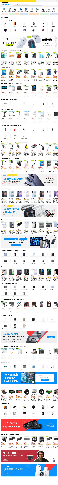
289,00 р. (18, 76)
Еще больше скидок (18, 83)
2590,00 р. (18, 276)
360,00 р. (54, 443)
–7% (2, 275)
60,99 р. (2, 76)
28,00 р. (55, 92)
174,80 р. (48, 308)
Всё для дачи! (11, 14)
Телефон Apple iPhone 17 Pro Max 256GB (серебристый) (34, 232)
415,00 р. (25, 229)
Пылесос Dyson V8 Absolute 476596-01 (12, 359)
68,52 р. (17, 167)
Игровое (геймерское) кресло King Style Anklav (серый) (48, 96)
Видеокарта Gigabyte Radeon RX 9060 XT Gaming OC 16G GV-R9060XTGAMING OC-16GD (12, 446)
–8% (39, 197)
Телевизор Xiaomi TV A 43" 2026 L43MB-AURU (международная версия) (19, 399)
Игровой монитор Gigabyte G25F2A (4, 95)
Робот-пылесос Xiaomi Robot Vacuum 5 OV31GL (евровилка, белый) (41, 122)
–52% (40, 91)
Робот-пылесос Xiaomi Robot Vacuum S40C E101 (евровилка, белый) (4, 359)
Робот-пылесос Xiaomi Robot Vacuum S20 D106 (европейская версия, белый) (26, 122)
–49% (47, 307)
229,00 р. (40, 76)
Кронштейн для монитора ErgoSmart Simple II (26, 96)
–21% (17, 91)
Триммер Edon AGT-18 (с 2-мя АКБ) (49, 154)
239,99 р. (10, 60)
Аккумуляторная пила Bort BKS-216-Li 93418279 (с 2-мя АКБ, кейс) (34, 79)
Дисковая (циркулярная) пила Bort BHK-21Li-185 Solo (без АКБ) (27, 79)
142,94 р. (33, 118)
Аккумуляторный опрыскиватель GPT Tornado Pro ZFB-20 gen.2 (41, 79)
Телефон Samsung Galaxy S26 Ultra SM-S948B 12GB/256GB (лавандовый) (19, 201)
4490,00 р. (40, 198)
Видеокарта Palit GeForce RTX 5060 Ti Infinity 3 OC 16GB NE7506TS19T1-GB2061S (19, 232)
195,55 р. (55, 396)
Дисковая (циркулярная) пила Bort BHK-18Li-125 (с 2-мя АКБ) (19, 79)
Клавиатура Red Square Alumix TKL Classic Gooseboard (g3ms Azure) (12, 63)
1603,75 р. (11, 443)
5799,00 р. (33, 151)
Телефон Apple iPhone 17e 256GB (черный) (19, 279)
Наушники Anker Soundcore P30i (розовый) (26, 170)
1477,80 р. (48, 118)
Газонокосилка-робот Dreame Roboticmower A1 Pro (33, 154)
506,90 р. (40, 229)
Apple (17, 14)
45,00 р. (17, 308)
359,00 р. (47, 92)
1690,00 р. (33, 92)
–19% (40, 307)
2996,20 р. (18, 92)
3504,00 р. (48, 276)
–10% (25, 150)
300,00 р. (10, 308)
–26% (32, 91)
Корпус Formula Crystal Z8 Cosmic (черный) (33, 446)
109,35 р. (33, 443)
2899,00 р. (33, 355)
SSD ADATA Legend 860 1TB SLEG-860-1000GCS (27, 446)
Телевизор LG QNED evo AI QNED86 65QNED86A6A (48, 399)
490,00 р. (3, 92)
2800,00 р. (11, 229)
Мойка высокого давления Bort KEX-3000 (19, 154)
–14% (17, 75)
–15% (2, 75)
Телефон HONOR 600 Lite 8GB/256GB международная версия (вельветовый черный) (12, 279)
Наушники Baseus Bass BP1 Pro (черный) (33, 63)
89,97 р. (47, 151)
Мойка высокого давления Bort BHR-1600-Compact (49, 63)
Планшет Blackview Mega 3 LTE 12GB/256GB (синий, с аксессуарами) (34, 399)
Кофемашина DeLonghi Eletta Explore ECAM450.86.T (33, 359)
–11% (17, 275)
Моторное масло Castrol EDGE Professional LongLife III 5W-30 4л (11, 79)
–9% (39, 117)
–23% (10, 91)
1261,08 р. (26, 151)
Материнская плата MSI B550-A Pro (41, 446)
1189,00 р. (3, 396)
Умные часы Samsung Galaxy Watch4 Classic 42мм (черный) (27, 399)
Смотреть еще (24, 50)
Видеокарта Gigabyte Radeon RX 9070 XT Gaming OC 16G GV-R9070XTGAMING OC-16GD (19, 446)
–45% (32, 442)
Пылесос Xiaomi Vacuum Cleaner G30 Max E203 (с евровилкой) (19, 122)
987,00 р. (18, 151)
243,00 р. (39, 60)
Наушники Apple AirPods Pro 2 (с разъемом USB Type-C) (3, 232)
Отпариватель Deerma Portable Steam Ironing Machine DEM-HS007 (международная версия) (34, 122)
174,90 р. (25, 76)
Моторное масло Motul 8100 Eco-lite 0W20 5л (49, 312)
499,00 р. (25, 355)
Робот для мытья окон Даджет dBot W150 (41, 63)
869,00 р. (33, 396)
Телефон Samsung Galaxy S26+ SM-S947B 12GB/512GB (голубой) (34, 201)
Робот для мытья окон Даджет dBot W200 (4, 63)
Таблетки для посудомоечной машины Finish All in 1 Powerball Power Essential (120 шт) (4, 79)
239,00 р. (54, 60)
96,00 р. (32, 60)
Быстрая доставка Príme (44, 14)
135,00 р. (25, 60)
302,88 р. (33, 308)
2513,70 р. (18, 443)
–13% (55, 59)
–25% (25, 91)
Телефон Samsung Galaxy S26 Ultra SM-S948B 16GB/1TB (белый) (12, 96)
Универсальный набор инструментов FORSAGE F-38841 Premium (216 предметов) (11, 312)
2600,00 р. (26, 276)
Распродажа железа (23, 14)
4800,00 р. (33, 229)
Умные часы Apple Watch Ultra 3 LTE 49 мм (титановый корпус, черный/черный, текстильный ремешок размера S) (41, 399)
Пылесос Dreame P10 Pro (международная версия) (48, 122)
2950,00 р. (55, 229)
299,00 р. (2, 60)
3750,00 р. (33, 198)
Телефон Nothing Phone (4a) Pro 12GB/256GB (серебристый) (4, 279)
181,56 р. (10, 76)
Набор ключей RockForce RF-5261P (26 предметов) (27, 312)
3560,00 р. (48, 396)
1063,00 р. (3, 151)
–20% (40, 442)
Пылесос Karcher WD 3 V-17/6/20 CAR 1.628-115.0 (49, 359)
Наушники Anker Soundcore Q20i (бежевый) (40, 96)
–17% (55, 150)
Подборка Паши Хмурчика (33, 14)
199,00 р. (47, 60)
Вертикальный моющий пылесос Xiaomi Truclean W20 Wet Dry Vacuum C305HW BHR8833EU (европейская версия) (27, 359)
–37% (2, 91)
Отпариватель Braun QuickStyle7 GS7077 (4, 122)
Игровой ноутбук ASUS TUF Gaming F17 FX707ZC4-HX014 (19, 96)
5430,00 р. (11, 92)
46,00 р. (55, 76)
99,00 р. (25, 167)
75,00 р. (17, 60)
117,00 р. (25, 308)
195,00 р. (3, 118)
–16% (10, 117)
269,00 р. (10, 118)
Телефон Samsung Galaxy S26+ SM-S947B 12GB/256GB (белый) (49, 201)
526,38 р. (25, 118)
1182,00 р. (18, 118)
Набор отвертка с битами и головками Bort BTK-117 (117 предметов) (11, 170)
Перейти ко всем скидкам (24, 346)
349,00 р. (48, 229)
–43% (32, 117)
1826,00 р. (40, 118)
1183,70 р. (11, 355)
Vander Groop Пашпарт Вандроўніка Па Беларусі (18, 63)
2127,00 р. (3, 276)
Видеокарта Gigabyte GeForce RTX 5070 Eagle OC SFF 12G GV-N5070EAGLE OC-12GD (49, 446)
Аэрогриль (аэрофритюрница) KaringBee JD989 (49, 170)
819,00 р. (18, 396)
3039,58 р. (40, 396)
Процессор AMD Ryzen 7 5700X (41, 232)
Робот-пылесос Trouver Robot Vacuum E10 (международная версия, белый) (11, 122)
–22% (40, 75)
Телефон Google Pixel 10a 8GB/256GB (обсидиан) (33, 96)
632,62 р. (55, 118)
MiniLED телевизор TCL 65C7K (12, 399)
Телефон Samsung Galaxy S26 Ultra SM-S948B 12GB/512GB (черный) (41, 201)
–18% (17, 307)
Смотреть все (19, 266)
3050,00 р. (3, 198)
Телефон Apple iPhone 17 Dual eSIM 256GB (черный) (12, 232)
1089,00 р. (11, 276)
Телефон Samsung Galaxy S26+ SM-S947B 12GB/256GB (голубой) (12, 201)
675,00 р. (3, 229)
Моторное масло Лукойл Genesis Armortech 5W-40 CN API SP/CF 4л (41, 312)
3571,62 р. (55, 276)
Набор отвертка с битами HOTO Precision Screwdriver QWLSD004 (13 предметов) (19, 312)
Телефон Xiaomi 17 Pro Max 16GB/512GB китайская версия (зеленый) (49, 279)
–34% (47, 166)
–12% (25, 75)
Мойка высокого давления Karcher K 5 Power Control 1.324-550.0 (27, 154)
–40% (40, 150)
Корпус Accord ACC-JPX (19, 170)
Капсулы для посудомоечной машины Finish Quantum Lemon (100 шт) (48, 79)
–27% (47, 91)
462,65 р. (25, 443)
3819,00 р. (11, 396)
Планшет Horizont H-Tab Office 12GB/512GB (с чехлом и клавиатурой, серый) (4, 399)
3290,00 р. (11, 198)
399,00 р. (3, 355)
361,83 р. (40, 443)
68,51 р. (39, 308)
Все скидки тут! (4, 14)
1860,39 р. (18, 229)
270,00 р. (48, 355)
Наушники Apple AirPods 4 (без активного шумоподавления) (26, 232)
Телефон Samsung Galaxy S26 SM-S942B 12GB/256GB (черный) (4, 201)
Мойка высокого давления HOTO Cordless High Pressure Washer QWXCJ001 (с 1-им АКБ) (41, 154)
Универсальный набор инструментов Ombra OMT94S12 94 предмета (34, 312)
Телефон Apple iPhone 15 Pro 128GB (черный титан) (26, 279)
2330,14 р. (48, 443)
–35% (55, 91)
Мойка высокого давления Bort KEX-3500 (4, 154)
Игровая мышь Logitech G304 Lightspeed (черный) (27, 63)
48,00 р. (25, 92)
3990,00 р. (18, 198)
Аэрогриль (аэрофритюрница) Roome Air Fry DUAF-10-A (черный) (49, 232)
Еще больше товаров (22, 141)
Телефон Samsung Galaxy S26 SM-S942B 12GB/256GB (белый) (27, 201)
